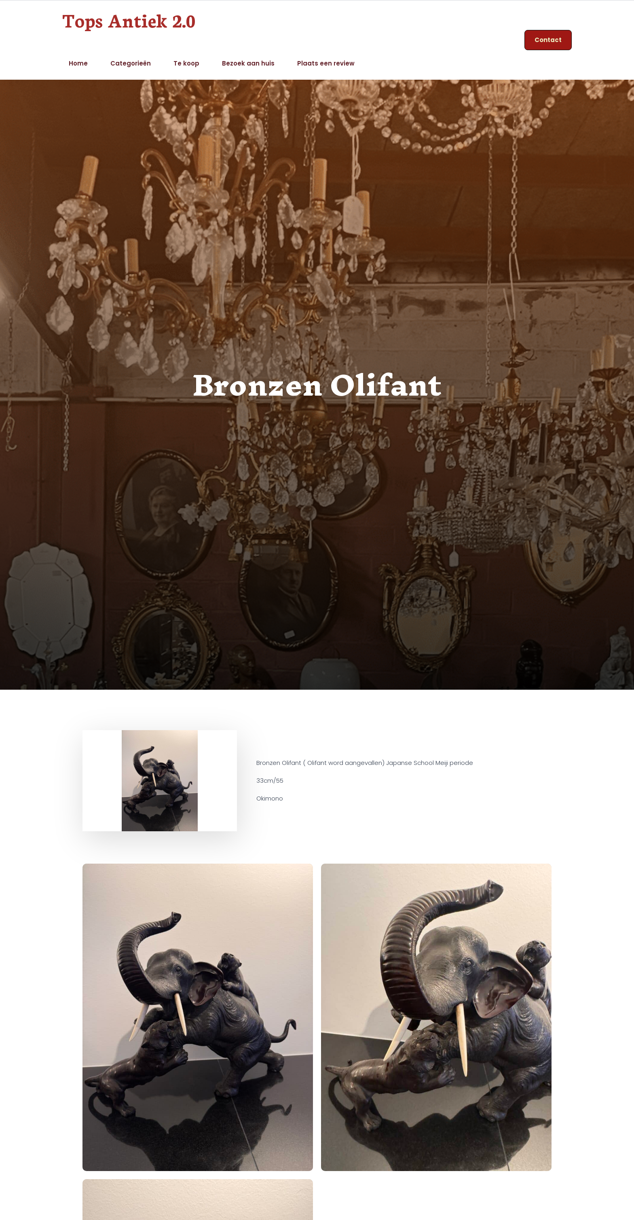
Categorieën (130, 63)
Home (78, 63)
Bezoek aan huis (248, 63)
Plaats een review (326, 63)
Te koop (186, 63)
